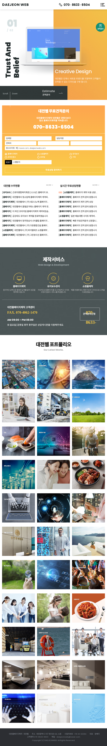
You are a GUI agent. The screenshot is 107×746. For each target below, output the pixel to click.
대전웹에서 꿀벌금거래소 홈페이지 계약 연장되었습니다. (26, 206)
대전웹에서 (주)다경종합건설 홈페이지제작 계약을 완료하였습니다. (26, 225)
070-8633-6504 (53, 126)
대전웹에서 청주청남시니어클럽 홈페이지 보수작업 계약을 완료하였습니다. (26, 221)
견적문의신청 (89, 314)
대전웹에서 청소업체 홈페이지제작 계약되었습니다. (26, 197)
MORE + (49, 185)
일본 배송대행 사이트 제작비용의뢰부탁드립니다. (78, 216)
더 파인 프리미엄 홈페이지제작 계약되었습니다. (26, 211)
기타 (74, 157)
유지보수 (75, 154)
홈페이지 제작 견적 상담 (76, 202)
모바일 (42, 157)
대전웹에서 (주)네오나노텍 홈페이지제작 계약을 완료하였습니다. (26, 202)
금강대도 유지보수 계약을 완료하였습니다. (25, 216)
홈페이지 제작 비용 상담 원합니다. (78, 192)
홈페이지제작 (12, 154)
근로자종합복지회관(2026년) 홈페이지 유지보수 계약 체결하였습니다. (26, 192)
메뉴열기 (102, 4)
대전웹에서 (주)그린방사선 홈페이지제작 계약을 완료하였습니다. (26, 235)
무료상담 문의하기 (53, 169)
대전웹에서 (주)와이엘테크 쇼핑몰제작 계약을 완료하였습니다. (26, 230)
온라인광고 (12, 157)
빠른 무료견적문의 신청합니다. (78, 221)
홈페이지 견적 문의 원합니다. (78, 197)
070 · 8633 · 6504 (77, 5)
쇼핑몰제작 (44, 154)
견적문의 (100, 28)
